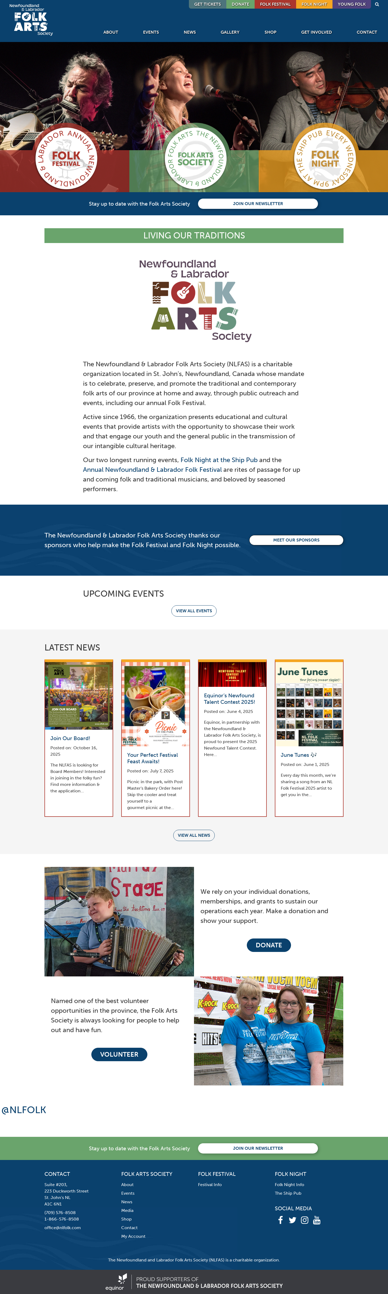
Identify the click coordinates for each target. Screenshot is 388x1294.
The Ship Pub (288, 1193)
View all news (194, 835)
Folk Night (314, 4)
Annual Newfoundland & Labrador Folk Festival (152, 469)
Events (151, 32)
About (110, 32)
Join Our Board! (70, 738)
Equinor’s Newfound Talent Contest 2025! (229, 698)
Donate (269, 945)
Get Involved (316, 32)
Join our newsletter (258, 203)
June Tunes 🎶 (299, 755)
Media (127, 1210)
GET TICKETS (207, 4)
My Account (133, 1236)
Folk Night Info (289, 1184)
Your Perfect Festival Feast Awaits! (152, 758)
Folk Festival (275, 4)
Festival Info (210, 1184)
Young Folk (352, 4)
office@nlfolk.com (62, 1227)
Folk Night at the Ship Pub (219, 460)
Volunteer (119, 1054)
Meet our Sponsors (296, 540)
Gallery (230, 32)
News (190, 32)
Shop (270, 32)
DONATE (240, 4)
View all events (194, 610)
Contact (367, 32)
